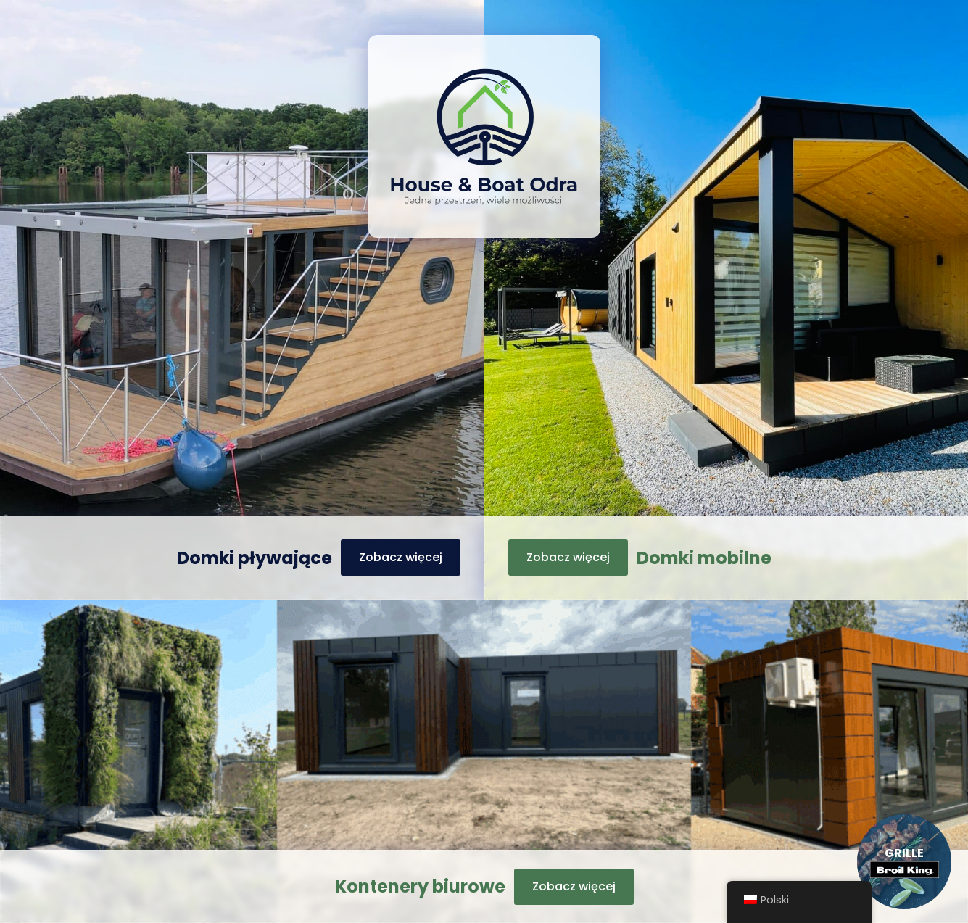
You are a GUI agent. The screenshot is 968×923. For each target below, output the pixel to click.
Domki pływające (254, 558)
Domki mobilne (704, 558)
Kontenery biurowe (420, 886)
